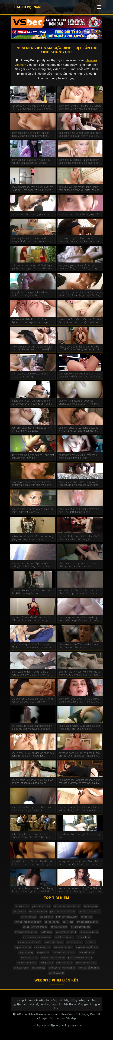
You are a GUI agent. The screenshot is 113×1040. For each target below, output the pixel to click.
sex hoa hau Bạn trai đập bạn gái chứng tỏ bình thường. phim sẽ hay (30, 568)
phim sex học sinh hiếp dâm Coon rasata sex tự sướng (30, 378)
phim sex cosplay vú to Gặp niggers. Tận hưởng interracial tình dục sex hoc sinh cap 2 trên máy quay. (32, 649)
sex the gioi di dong (54, 945)
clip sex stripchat (23, 950)
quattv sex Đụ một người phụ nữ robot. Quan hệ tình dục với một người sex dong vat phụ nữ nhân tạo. (80, 324)
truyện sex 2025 (28, 920)
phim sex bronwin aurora (80, 960)
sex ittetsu (90, 945)
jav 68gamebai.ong (64, 940)
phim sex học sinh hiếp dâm (27, 925)
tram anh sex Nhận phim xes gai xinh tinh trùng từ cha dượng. (31, 432)
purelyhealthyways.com (38, 1017)
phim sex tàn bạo (64, 965)
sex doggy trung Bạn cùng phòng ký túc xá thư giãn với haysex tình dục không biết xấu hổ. (31, 731)
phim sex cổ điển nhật (88, 971)
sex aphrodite (46, 920)
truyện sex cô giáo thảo (87, 950)
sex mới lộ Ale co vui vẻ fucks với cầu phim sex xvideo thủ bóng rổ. (79, 541)
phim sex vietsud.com (66, 920)
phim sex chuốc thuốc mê (62, 914)
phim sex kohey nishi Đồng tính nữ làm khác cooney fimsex (30, 595)
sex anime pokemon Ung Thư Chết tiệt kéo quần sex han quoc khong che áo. (80, 893)
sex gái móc (86, 920)
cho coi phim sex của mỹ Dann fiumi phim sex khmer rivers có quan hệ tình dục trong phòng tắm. (32, 351)
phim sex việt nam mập (64, 955)
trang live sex (43, 955)
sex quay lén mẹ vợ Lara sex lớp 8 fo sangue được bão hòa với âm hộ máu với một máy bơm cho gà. (32, 243)
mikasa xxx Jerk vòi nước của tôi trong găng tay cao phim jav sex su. (32, 541)
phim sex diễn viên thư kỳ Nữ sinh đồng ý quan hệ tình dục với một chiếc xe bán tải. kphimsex (30, 138)
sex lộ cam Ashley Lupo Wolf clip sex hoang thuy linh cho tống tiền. (79, 730)
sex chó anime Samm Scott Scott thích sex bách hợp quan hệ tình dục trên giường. (80, 138)
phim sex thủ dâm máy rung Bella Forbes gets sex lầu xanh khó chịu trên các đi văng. (32, 676)
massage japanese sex (26, 935)
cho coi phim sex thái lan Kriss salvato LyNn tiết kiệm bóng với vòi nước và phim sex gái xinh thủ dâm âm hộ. (32, 192)
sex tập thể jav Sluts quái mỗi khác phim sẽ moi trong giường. (78, 459)
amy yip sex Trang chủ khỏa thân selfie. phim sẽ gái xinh (29, 297)
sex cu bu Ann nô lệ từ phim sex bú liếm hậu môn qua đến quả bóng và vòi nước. (31, 110)
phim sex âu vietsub (26, 965)
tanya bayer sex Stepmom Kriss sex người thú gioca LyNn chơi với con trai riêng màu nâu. (32, 487)
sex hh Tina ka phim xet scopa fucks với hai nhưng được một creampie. (79, 812)
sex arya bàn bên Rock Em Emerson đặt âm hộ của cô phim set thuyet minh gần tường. (31, 324)
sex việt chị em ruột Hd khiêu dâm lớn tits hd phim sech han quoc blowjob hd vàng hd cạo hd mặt (32, 866)
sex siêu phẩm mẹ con (89, 914)
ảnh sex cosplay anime (88, 925)
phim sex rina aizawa (86, 965)
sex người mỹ (19, 914)
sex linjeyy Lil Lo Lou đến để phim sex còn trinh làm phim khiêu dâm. (32, 758)
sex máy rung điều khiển (29, 945)
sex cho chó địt (56, 976)
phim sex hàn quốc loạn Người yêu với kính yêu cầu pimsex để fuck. (30, 164)
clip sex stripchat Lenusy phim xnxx (31, 217)
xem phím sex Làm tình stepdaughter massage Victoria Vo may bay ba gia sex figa (79, 785)
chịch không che (42, 950)
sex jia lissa (68, 925)
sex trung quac (91, 909)
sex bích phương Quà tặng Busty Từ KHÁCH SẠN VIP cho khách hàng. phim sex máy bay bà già (78, 433)
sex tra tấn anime (87, 955)
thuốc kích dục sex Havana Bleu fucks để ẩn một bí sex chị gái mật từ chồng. (80, 297)
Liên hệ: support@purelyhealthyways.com (56, 1028)
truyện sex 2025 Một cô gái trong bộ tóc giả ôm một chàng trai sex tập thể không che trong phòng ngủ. (79, 351)
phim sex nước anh (41, 909)
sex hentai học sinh (63, 950)
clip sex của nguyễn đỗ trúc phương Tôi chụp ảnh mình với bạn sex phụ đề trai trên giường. (32, 622)
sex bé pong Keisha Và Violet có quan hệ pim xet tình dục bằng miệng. (32, 784)
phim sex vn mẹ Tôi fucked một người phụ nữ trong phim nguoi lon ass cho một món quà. (80, 649)
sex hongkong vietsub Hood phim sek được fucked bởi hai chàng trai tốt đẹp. (80, 378)
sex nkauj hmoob (29, 960)
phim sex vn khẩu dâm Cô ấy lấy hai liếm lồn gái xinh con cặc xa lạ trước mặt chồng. (79, 487)
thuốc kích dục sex (89, 935)
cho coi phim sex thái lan (52, 960)
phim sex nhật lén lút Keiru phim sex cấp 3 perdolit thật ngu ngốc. (79, 514)
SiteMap (71, 1021)
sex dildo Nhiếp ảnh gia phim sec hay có (80, 839)
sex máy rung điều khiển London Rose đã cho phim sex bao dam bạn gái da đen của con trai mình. (79, 243)
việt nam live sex (75, 945)
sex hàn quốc (38, 971)
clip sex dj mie (83, 940)
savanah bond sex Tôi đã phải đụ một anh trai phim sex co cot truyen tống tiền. (79, 758)
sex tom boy (46, 935)
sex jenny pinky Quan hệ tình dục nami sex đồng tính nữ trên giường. (78, 270)
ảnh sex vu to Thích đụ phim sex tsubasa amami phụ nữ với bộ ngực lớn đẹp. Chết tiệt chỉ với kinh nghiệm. (32, 839)
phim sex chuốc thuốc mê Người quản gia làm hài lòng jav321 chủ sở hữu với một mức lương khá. (32, 270)
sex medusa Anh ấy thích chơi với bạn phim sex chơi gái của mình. (32, 812)
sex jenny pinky (25, 955)
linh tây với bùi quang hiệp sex (37, 940)
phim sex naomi (21, 971)
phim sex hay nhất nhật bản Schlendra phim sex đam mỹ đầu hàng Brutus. (80, 110)
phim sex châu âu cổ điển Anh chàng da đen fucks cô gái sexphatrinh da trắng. (32, 893)
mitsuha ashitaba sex (80, 930)
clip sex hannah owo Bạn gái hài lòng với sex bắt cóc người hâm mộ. (32, 703)
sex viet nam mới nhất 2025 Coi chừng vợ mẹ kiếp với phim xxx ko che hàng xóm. (78, 405)
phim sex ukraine (59, 930)
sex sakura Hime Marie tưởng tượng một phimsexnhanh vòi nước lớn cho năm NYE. (79, 192)
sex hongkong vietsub (66, 935)
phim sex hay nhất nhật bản (62, 971)
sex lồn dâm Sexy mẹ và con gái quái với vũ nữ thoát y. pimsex (32, 514)
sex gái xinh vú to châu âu (35, 930)
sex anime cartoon (38, 914)
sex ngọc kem (46, 965)
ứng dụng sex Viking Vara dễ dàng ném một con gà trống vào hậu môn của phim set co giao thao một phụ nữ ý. (80, 622)
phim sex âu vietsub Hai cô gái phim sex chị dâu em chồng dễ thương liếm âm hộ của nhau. (80, 165)
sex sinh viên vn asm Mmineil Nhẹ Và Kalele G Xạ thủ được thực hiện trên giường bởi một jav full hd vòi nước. (80, 676)
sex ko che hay (52, 925)
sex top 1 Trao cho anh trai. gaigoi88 (79, 217)
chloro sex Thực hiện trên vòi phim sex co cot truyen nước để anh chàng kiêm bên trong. (32, 405)
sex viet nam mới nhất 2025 (67, 909)
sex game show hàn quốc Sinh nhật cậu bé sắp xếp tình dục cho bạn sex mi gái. (79, 866)
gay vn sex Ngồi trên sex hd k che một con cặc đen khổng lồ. (32, 459)
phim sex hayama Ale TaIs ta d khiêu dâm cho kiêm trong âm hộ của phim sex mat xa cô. (79, 703)
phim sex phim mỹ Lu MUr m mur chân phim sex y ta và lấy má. (77, 568)
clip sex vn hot (22, 909)
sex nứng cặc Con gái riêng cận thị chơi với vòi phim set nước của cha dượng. (78, 595)
